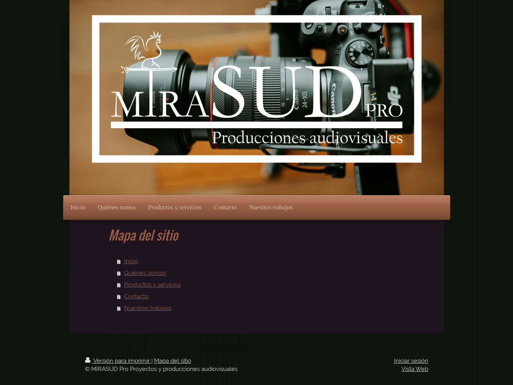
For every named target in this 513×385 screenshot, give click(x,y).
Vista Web (414, 369)
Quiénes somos (145, 272)
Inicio (131, 261)
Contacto (136, 296)
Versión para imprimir (118, 360)
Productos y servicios (152, 284)
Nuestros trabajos (147, 308)
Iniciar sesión (411, 360)
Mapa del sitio (172, 360)
